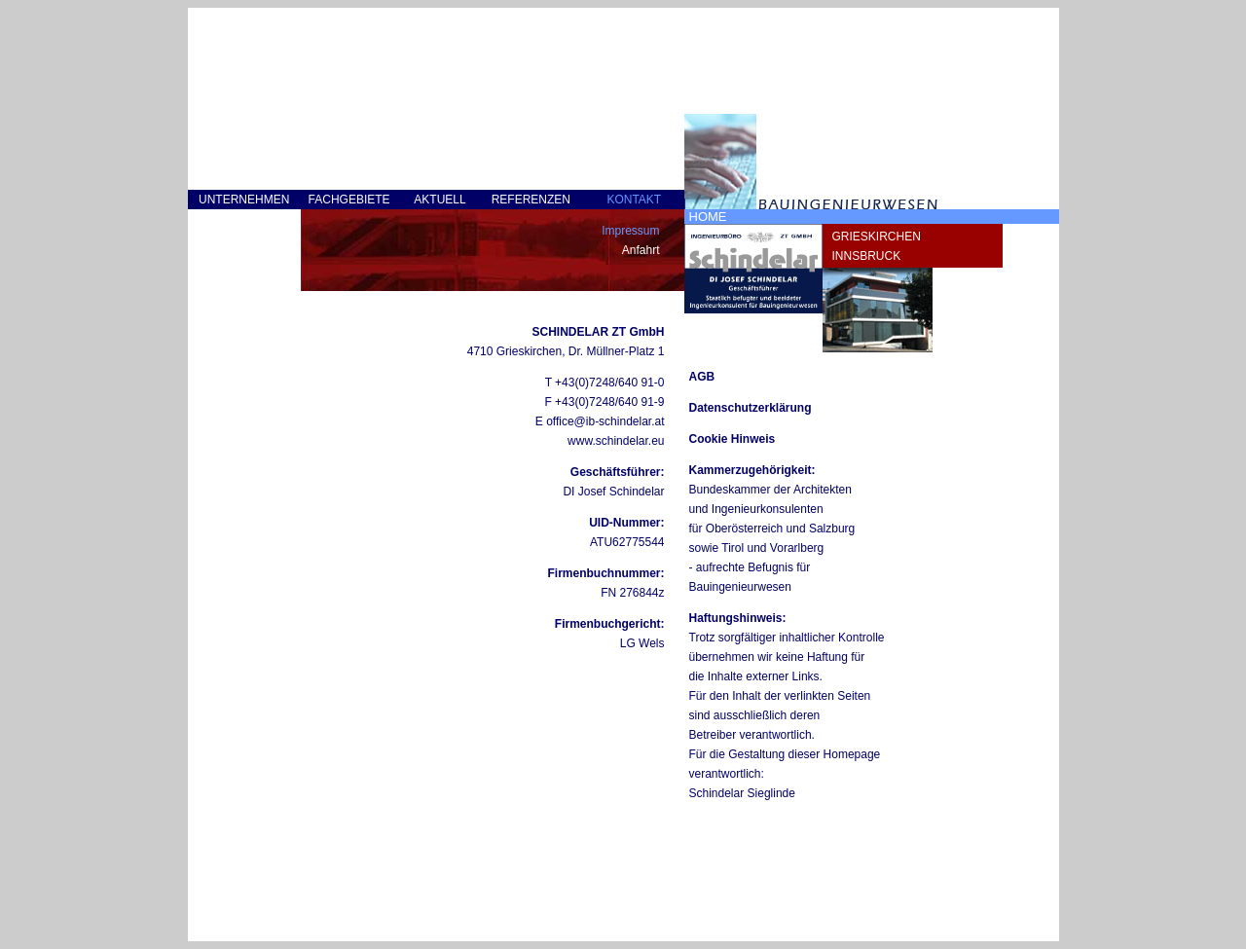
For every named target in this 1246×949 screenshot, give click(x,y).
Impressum (630, 230)
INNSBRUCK (866, 256)
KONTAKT (633, 199)
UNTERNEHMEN (244, 199)
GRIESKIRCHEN (876, 236)
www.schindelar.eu (616, 441)
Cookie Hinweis (732, 439)
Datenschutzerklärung (750, 408)
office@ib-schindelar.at (605, 421)
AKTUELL (439, 199)
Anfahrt (641, 250)
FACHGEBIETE (349, 199)
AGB (702, 376)
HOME (708, 216)
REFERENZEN (531, 199)
